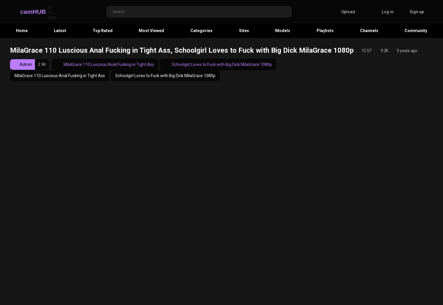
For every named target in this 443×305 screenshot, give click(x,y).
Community (415, 30)
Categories (201, 30)
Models (282, 30)
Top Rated (103, 30)
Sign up (416, 11)
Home (22, 30)
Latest (60, 30)
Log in (388, 11)
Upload (343, 12)
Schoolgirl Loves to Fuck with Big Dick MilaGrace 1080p (218, 64)
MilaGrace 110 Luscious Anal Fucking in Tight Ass (105, 64)
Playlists (325, 30)
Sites (244, 30)
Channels (369, 30)
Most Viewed (151, 30)
